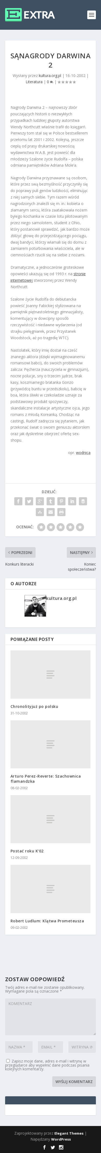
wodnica (83, 452)
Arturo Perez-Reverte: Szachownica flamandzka (46, 779)
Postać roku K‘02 (27, 850)
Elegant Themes (68, 1133)
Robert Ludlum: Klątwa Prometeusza (47, 920)
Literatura (34, 81)
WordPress (61, 1139)
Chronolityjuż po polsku (34, 706)
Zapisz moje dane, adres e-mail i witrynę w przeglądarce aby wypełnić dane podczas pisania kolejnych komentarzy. (47, 1064)
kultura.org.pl (50, 75)
